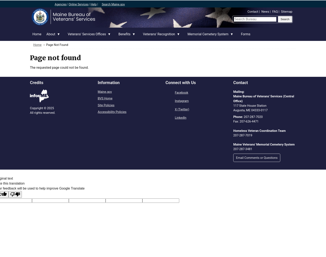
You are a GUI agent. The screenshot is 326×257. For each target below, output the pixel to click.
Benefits (125, 36)
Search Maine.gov (113, 4)
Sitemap (286, 11)
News (265, 11)
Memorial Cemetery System (209, 36)
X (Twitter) (182, 109)
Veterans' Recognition (160, 36)
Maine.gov (105, 92)
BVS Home (105, 98)
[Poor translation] (15, 194)
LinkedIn (180, 118)
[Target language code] (50, 200)
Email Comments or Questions (257, 158)
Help (94, 4)
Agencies (61, 4)
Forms (246, 34)
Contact (252, 11)
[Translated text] (124, 200)
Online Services (79, 4)
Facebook (181, 92)
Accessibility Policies (112, 112)
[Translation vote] (160, 200)
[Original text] (87, 200)
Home (36, 34)
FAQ (275, 11)
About (52, 36)
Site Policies (106, 105)
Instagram (182, 101)
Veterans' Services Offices (88, 36)
